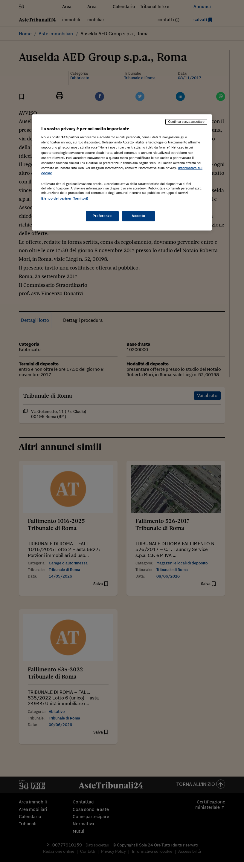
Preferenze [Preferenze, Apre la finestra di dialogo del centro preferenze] (102, 216)
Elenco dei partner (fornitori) (64, 198)
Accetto (138, 216)
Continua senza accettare (186, 121)
